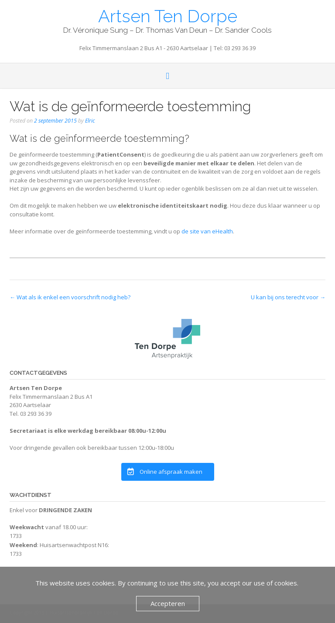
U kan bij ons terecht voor (288, 297)
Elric (90, 120)
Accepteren (167, 603)
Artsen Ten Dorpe (167, 15)
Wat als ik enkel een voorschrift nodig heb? (70, 297)
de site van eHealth (207, 231)
